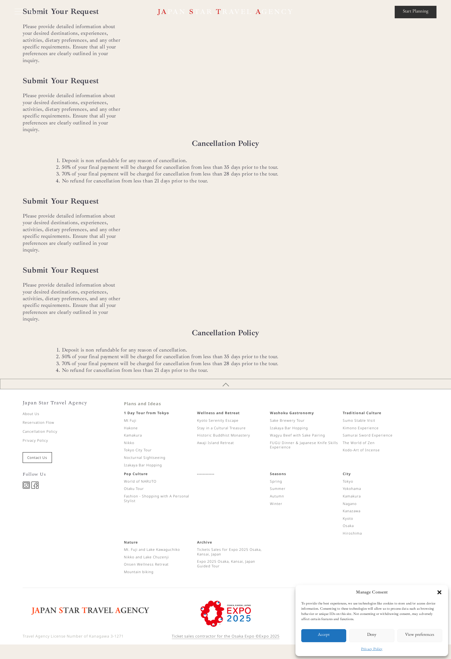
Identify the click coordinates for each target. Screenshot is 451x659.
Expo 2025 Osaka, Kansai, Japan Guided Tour (226, 564)
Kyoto (348, 518)
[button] (439, 592)
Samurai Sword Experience (368, 435)
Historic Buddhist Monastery (223, 435)
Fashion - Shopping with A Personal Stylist (156, 498)
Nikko (129, 442)
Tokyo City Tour (138, 450)
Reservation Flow (38, 422)
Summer (278, 488)
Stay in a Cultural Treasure (221, 428)
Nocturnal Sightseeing (144, 457)
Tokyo (348, 481)
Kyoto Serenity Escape (218, 420)
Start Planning (415, 12)
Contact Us (37, 457)
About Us (31, 413)
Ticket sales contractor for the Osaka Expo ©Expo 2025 (225, 636)
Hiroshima (352, 533)
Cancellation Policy (40, 431)
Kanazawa (351, 510)
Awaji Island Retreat (215, 442)
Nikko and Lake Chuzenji (146, 557)
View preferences (419, 635)
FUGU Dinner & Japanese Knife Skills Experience (304, 445)
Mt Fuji (130, 420)
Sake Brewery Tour (287, 420)
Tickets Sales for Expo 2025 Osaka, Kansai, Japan (229, 552)
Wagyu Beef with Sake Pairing (297, 435)
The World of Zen (359, 442)
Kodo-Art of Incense (361, 450)
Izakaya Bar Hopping (143, 465)
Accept (324, 635)
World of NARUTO (140, 481)
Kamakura (133, 435)
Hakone (131, 428)
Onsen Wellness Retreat (146, 564)
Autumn (277, 496)
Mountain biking (139, 571)
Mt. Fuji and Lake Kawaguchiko (152, 549)
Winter (276, 503)
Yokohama (352, 488)
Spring (276, 481)
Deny (371, 635)
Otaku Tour (134, 488)
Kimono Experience (361, 428)
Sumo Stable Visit (359, 420)
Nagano (350, 503)
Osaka (348, 525)
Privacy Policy (372, 649)
